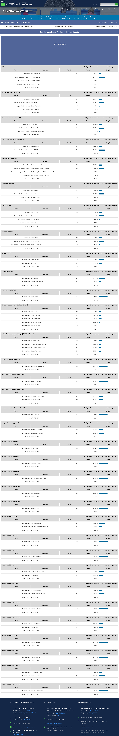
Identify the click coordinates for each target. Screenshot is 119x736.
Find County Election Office (66, 17)
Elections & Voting (15, 11)
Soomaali (60, 9)
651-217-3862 (27, 719)
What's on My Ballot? (49, 17)
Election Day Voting (31, 17)
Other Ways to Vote (40, 17)
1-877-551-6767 (94, 712)
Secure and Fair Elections (76, 17)
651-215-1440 (25, 710)
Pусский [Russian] (75, 9)
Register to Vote (23, 17)
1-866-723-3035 (60, 713)
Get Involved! (85, 17)
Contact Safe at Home (54, 723)
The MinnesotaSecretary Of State (20, 4)
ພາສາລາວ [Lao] (87, 9)
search (95, 4)
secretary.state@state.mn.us (26, 727)
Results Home (103, 22)
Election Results (58, 17)
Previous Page (113, 22)
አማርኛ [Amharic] (107, 9)
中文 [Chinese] (81, 9)
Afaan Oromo (95, 9)
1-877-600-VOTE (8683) (28, 712)
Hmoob (53, 9)
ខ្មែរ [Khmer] (102, 9)
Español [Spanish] (47, 9)
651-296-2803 (93, 710)
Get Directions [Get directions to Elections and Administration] (18, 734)
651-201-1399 (59, 712)
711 (25, 713)
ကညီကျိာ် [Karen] (113, 9)
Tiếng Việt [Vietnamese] (68, 9)
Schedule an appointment (89, 727)
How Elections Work (94, 17)
